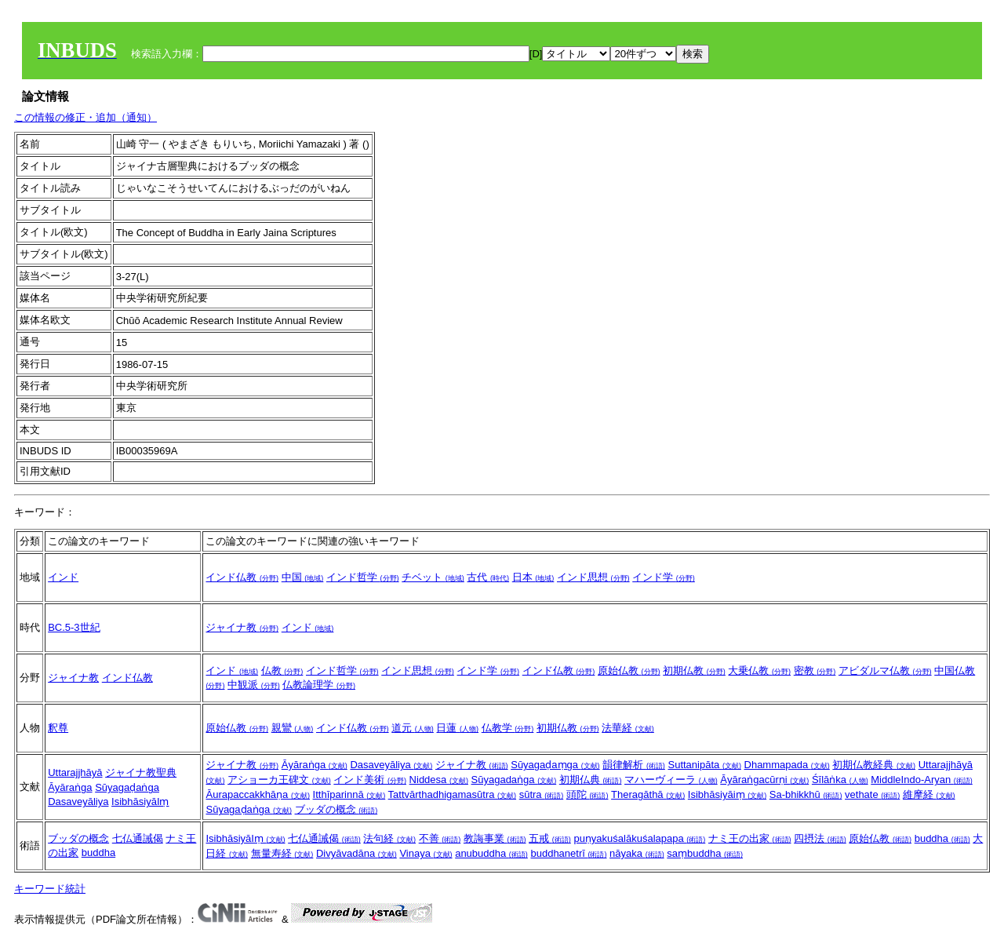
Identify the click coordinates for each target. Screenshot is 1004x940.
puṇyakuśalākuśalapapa (639, 838)
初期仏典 (590, 779)
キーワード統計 (49, 888)
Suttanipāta (704, 765)
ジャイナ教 (242, 627)
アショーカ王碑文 (279, 779)
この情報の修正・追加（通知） (85, 117)
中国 (303, 577)
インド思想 (593, 577)
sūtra (541, 794)
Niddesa (438, 779)
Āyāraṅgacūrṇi (764, 779)
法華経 (628, 728)
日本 (533, 577)
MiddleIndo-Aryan (922, 779)
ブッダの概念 (336, 809)
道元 (412, 728)
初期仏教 (694, 670)
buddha (98, 852)
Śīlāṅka (840, 779)
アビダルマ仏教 (885, 670)
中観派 (253, 684)
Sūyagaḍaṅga (127, 787)
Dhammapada (787, 765)
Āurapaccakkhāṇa (257, 794)
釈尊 (58, 728)
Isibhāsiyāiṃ (727, 794)
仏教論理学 (318, 684)
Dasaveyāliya (78, 801)
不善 (440, 838)
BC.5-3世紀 (74, 627)
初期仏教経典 (873, 765)
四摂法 (820, 838)
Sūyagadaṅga (514, 779)
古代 (488, 577)
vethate (872, 794)
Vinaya (425, 853)
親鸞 (292, 728)
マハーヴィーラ (671, 779)
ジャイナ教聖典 (140, 772)
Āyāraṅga (70, 787)
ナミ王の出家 (749, 838)
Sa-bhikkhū (805, 794)
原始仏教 (629, 670)
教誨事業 (495, 838)
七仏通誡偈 (137, 838)
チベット (433, 577)
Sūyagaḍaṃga (555, 765)
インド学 (663, 577)
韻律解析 (633, 765)
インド (63, 577)
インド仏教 (242, 577)
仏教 (282, 670)
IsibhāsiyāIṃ (140, 801)
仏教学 (508, 728)
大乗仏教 (759, 670)
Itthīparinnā (349, 794)
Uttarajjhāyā (75, 772)
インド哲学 (362, 577)
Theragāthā (648, 794)
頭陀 (587, 794)
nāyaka (636, 853)
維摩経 (929, 794)
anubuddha (491, 853)
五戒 (550, 838)
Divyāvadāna (356, 853)
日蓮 (457, 728)
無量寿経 (282, 853)
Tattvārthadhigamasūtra (452, 794)
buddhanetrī (568, 853)
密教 (815, 670)
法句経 (389, 838)
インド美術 (369, 779)
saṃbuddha (705, 853)
